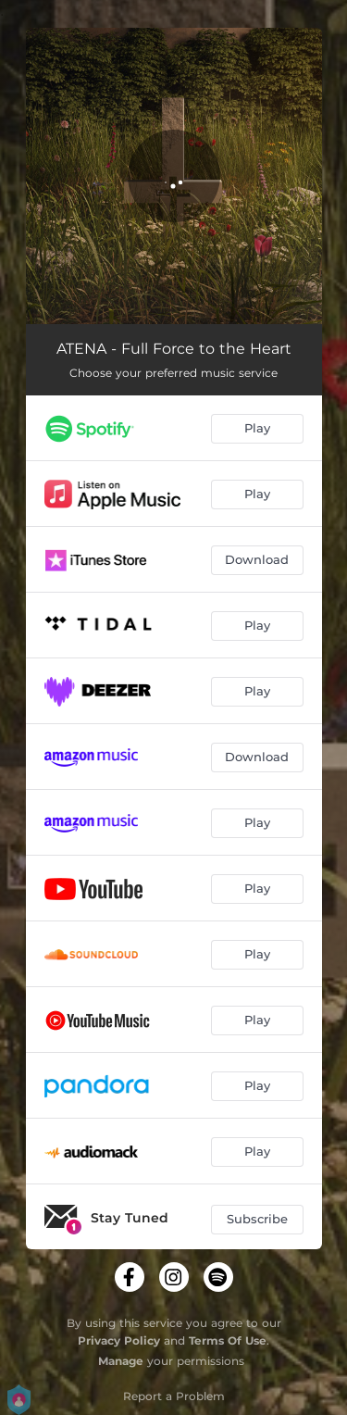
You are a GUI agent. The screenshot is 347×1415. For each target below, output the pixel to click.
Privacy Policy (119, 1340)
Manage (120, 1361)
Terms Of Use (227, 1340)
